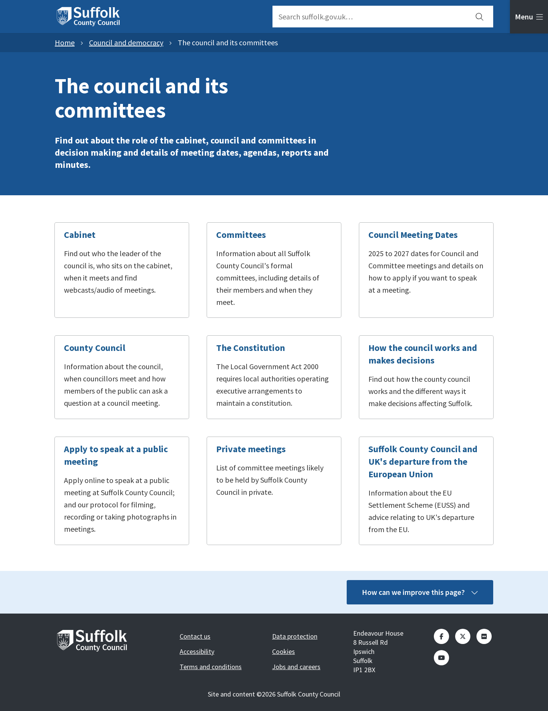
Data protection (294, 636)
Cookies (283, 651)
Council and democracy (126, 42)
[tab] (529, 16)
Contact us (195, 636)
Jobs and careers (296, 666)
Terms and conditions (211, 666)
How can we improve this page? (420, 592)
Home (65, 42)
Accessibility (197, 651)
